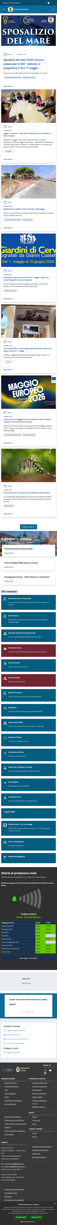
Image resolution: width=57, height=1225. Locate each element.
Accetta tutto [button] (21, 1217)
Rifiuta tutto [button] (36, 1217)
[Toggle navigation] (4, 9)
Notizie (9, 54)
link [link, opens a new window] (47, 1213)
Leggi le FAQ (36, 1153)
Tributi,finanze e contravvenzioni (15, 1124)
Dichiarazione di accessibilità (14, 1200)
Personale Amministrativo (13, 1100)
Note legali (8, 1196)
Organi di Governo (11, 1083)
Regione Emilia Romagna (11, 3)
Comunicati (36, 1120)
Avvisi (34, 1124)
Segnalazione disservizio (40, 1150)
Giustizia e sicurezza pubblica (14, 1120)
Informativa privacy (11, 1193)
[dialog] (28, 1213)
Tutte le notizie (28, 527)
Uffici (6, 1090)
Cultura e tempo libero (39, 1086)
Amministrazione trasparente (14, 1189)
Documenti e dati (10, 1104)
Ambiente (8, 1127)
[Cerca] (53, 9)
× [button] (55, 1203)
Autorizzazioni (9, 1134)
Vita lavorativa (37, 1090)
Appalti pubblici (37, 1097)
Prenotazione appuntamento (41, 1146)
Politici (7, 1097)
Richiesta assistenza (39, 1157)
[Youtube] (50, 1071)
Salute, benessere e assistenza (15, 1131)
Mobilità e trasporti (38, 1107)
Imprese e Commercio (39, 1093)
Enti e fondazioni (10, 1093)
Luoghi (34, 1133)
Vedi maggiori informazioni (28, 958)
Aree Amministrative (11, 1086)
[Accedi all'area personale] (48, 3)
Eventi (34, 1136)
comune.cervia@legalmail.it (14, 1164)
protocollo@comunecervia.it (15, 1166)
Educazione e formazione (13, 1117)
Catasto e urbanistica (39, 1100)
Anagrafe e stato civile (39, 1083)
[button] (28, 1222)
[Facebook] (45, 1071)
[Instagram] (45, 1073)
